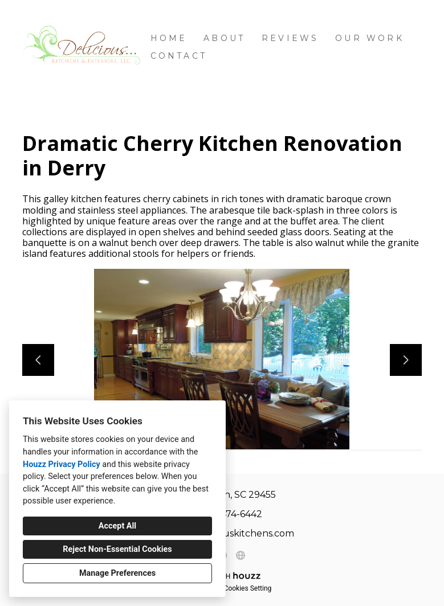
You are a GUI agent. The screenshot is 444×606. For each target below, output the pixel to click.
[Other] (240, 555)
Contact (178, 56)
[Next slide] (406, 360)
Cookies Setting (248, 588)
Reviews (290, 38)
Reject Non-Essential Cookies (117, 549)
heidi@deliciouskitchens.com (228, 533)
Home (169, 38)
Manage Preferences (117, 573)
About (224, 38)
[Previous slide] (38, 360)
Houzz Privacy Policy (61, 464)
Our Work (369, 38)
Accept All (117, 526)
